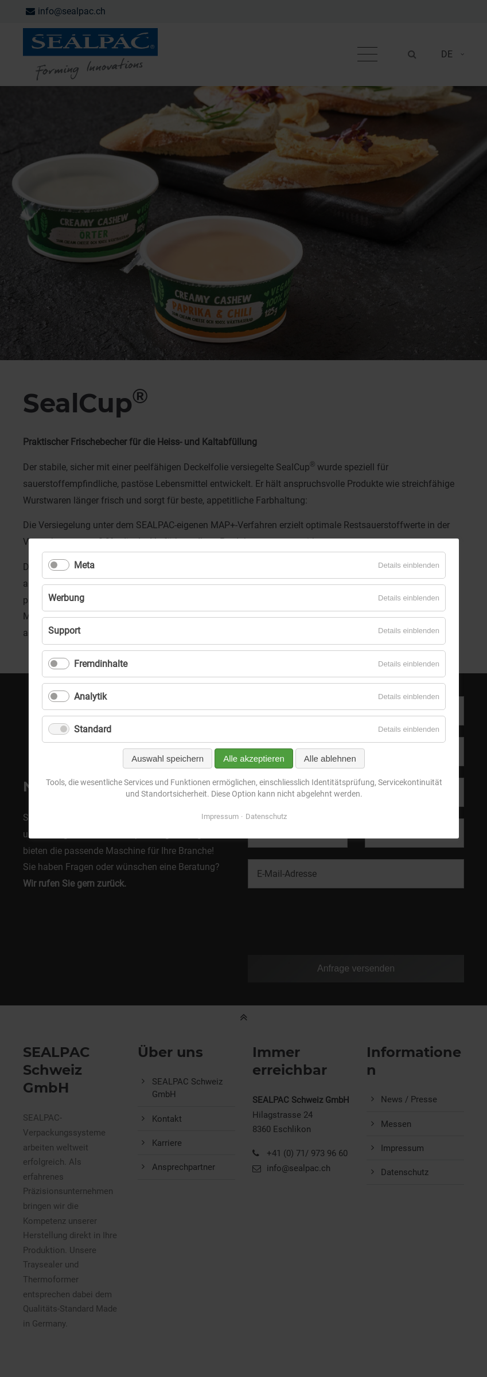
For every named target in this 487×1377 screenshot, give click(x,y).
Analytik (90, 696)
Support (64, 630)
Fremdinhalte (100, 663)
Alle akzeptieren (254, 758)
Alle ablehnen (329, 758)
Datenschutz (265, 816)
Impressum (219, 816)
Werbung (66, 597)
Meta (84, 565)
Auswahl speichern (167, 758)
